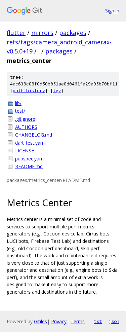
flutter (16, 33)
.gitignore (25, 119)
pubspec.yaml (30, 158)
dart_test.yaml (30, 143)
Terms (78, 321)
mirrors (42, 33)
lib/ (18, 103)
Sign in (112, 10)
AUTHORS (26, 127)
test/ (20, 111)
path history (29, 91)
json (114, 321)
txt (98, 321)
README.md (29, 166)
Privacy (59, 321)
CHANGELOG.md (33, 135)
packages (72, 33)
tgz (57, 91)
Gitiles (40, 321)
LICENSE (24, 150)
